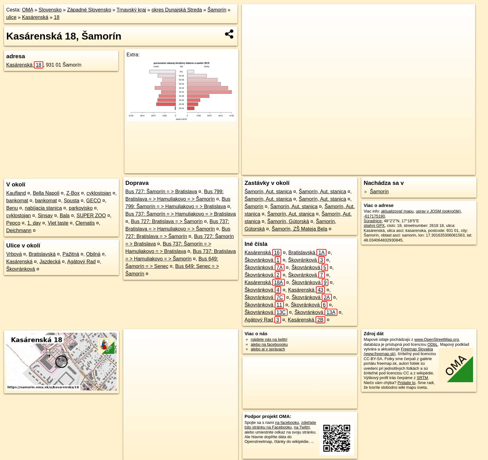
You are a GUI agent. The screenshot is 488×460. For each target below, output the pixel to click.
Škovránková (20, 269)
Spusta (71, 200)
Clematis (85, 223)
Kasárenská (35, 17)
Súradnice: (373, 220)
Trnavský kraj (131, 9)
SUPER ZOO (91, 215)
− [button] (253, 24)
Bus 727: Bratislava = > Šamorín (167, 221)
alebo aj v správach (268, 349)
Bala (65, 215)
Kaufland (16, 193)
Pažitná (71, 254)
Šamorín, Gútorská (288, 221)
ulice (11, 17)
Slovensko (50, 9)
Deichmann (18, 230)
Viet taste (58, 223)
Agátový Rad (81, 261)
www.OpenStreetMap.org (436, 339)
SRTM (422, 377)
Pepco (13, 223)
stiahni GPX (374, 225)
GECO (93, 200)
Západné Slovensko (89, 9)
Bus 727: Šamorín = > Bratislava (161, 191)
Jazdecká (50, 261)
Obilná (93, 254)
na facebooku (287, 422)
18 (56, 17)
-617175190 (374, 216)
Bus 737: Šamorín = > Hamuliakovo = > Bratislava (180, 214)
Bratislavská (42, 254)
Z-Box (73, 193)
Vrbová (14, 254)
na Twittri (302, 427)
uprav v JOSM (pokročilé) (438, 211)
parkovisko (80, 208)
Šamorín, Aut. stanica (268, 191)
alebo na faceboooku (269, 344)
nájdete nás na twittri (269, 339)
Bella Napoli (46, 193)
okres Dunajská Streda (177, 9)
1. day (34, 223)
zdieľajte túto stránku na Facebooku (280, 424)
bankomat (17, 200)
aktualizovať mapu (397, 211)
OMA (27, 9)
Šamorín (217, 9)
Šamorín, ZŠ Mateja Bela (299, 229)
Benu (12, 208)
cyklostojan (99, 193)
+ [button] (253, 14)
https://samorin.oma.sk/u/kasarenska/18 (441, 170)
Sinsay (45, 215)
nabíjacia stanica (43, 208)
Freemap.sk (388, 170)
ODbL (432, 344)
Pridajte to (406, 382)
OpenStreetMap (356, 170)
